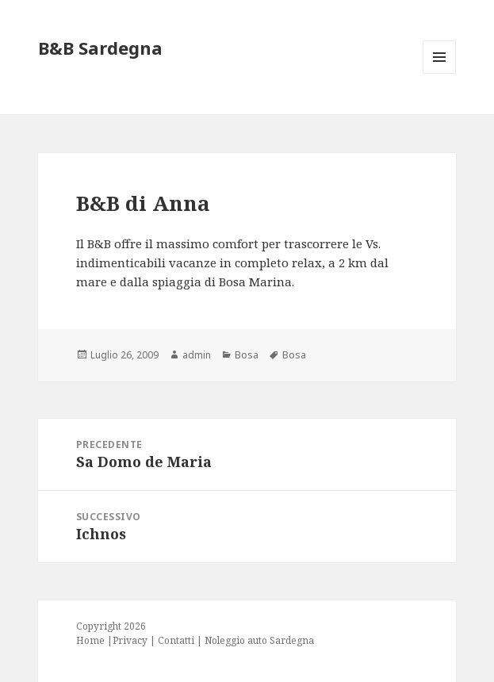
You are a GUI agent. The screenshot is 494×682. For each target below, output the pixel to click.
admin (196, 355)
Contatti (176, 640)
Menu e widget (439, 73)
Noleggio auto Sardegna (259, 640)
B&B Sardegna (100, 47)
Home (90, 640)
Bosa (246, 355)
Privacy (130, 640)
